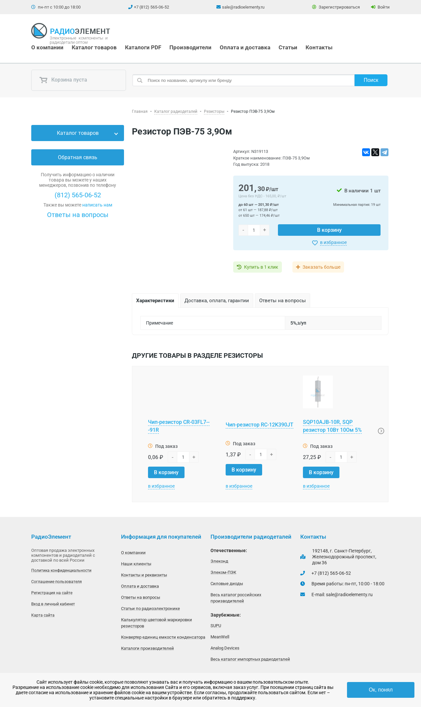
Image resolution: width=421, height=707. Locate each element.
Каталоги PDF (143, 47)
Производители (190, 47)
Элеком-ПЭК (223, 572)
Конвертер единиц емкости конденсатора (163, 637)
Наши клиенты (136, 563)
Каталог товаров (94, 47)
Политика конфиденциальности (61, 570)
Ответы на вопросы (78, 215)
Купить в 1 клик (261, 267)
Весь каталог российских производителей (235, 597)
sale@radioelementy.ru (243, 7)
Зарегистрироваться (336, 7)
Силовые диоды (226, 583)
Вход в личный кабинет (53, 604)
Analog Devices (224, 648)
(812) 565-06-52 (78, 195)
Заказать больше (321, 267)
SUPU (215, 625)
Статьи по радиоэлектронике (150, 608)
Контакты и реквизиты (144, 575)
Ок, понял (381, 690)
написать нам (97, 204)
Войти (380, 7)
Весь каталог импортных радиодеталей (250, 659)
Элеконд (219, 561)
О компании (47, 47)
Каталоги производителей (147, 648)
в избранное (333, 242)
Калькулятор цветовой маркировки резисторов (156, 622)
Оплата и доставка (245, 47)
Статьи (288, 47)
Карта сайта (43, 615)
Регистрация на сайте (51, 593)
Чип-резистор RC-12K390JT (259, 425)
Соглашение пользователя (56, 581)
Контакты (319, 47)
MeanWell (219, 636)
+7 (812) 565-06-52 (151, 7)
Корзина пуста (63, 80)
